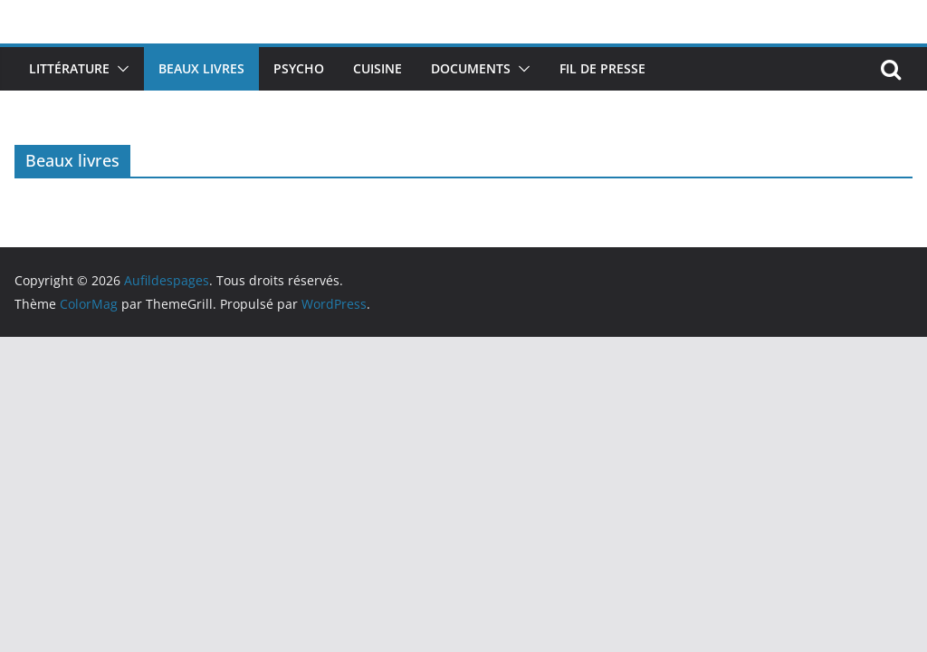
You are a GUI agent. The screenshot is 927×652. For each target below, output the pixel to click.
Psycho (298, 68)
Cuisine (377, 68)
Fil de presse (602, 68)
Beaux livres (201, 68)
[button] (119, 69)
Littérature (69, 68)
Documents (471, 68)
